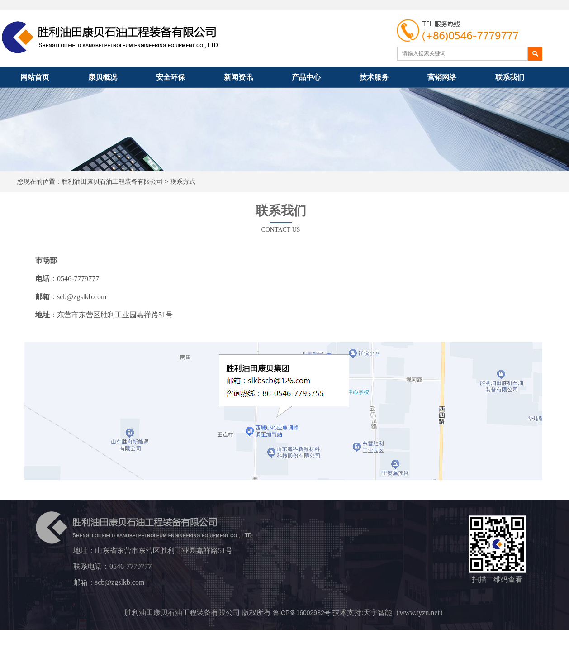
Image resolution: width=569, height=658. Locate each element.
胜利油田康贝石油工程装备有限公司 (112, 181)
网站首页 (34, 77)
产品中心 (306, 77)
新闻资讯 (238, 77)
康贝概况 (102, 77)
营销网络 (441, 77)
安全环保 (170, 77)
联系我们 (509, 77)
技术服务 (374, 77)
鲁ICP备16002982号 (302, 612)
